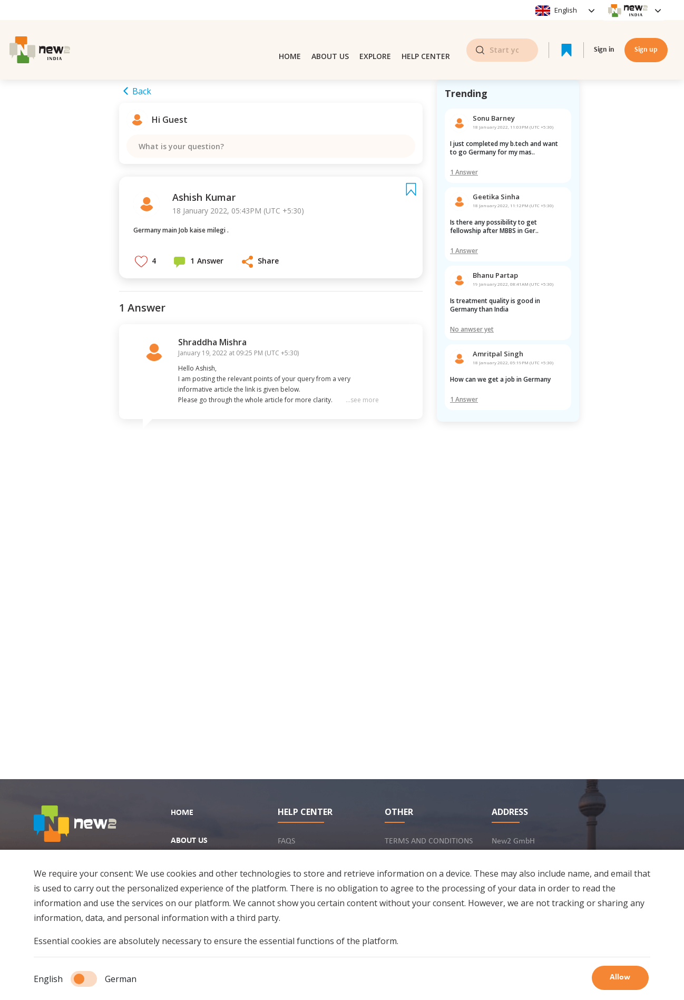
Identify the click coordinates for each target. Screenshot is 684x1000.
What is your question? (186, 150)
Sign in (604, 36)
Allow (622, 979)
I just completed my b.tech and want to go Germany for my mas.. (505, 148)
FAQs (286, 841)
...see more (362, 410)
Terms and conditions (429, 841)
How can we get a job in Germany (501, 379)
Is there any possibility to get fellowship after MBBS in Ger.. (494, 226)
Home (290, 36)
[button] (145, 271)
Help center (426, 36)
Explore (375, 36)
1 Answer (464, 172)
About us (330, 36)
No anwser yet (472, 329)
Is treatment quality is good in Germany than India (496, 305)
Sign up (646, 36)
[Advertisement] (508, 584)
